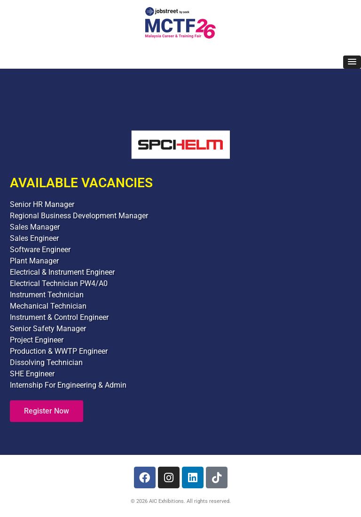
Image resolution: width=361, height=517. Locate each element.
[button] (352, 62)
